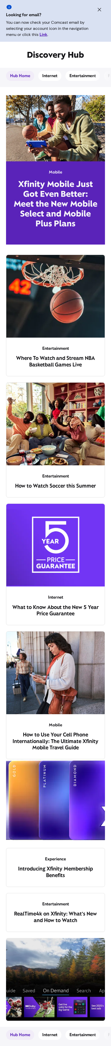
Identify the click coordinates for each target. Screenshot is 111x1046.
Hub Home (20, 75)
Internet (49, 75)
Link (43, 34)
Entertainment (82, 75)
